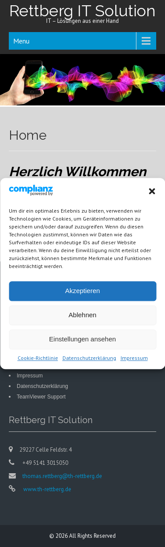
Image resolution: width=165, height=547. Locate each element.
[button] (151, 192)
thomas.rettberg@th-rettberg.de (62, 476)
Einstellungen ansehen (82, 340)
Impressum (134, 358)
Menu (21, 40)
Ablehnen (82, 316)
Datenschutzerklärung (89, 358)
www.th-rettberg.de (46, 489)
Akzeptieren (82, 292)
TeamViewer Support (41, 397)
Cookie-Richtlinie (38, 358)
